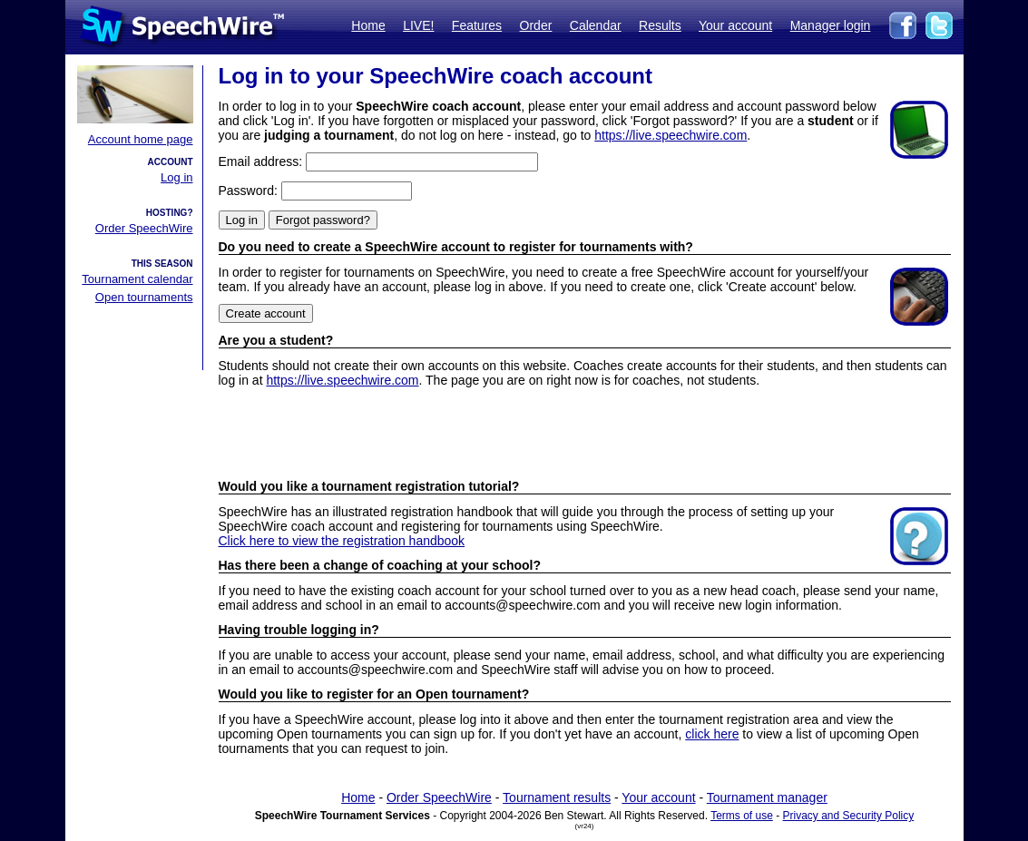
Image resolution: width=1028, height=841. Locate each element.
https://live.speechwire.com (670, 135)
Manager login (830, 25)
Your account (735, 25)
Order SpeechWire (144, 228)
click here (712, 734)
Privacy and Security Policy (849, 815)
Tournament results (557, 797)
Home (368, 25)
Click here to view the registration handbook (342, 540)
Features (477, 25)
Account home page (140, 139)
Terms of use (741, 815)
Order (536, 25)
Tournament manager (767, 797)
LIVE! (418, 25)
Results (660, 25)
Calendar (596, 25)
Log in (176, 177)
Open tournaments (144, 297)
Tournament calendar (137, 279)
